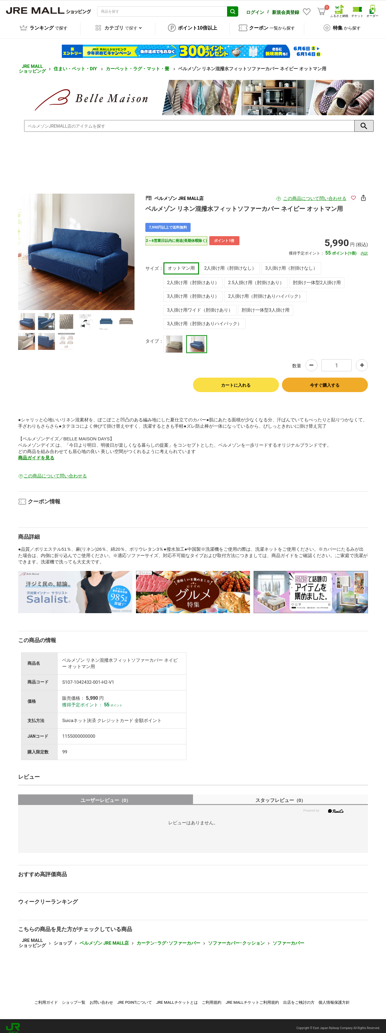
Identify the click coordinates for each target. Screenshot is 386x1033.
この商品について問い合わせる (314, 194)
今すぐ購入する (325, 381)
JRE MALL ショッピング (32, 64)
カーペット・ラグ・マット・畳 (138, 64)
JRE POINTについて (134, 998)
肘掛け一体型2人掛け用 (316, 278)
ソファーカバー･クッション (236, 939)
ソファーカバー (288, 939)
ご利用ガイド (46, 998)
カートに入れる (236, 381)
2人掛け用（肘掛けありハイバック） (265, 292)
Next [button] (107, 247)
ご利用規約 (211, 998)
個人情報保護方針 (334, 998)
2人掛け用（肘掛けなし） (230, 264)
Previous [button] (44, 247)
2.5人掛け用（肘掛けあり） (256, 278)
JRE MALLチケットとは (177, 998)
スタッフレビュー (280, 796)
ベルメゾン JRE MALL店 (104, 939)
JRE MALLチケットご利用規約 (252, 998)
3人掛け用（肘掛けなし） (291, 264)
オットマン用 (181, 264)
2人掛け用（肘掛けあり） (193, 278)
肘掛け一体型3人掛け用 (265, 306)
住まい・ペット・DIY (76, 64)
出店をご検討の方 (299, 998)
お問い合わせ (101, 998)
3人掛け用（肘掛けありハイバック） (204, 319)
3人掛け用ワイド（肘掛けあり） (200, 306)
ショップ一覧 (73, 998)
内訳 (364, 249)
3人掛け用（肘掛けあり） (193, 292)
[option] (76, 247)
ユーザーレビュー (106, 796)
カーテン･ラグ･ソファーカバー (168, 939)
